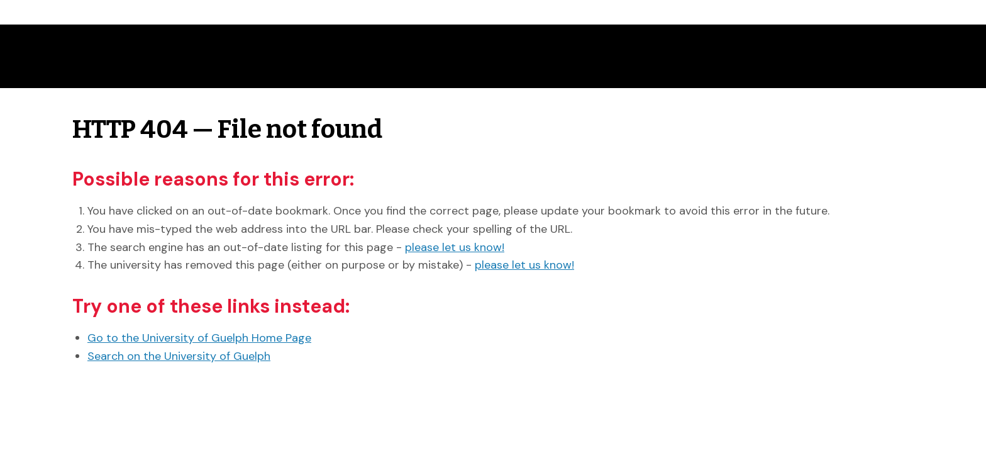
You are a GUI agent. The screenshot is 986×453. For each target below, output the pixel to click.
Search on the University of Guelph (178, 356)
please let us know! (454, 247)
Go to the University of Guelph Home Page (199, 337)
